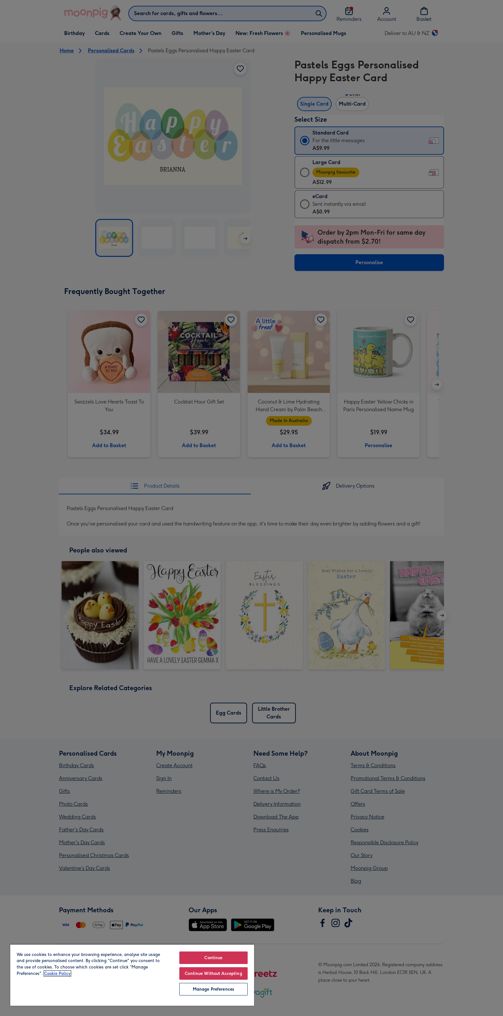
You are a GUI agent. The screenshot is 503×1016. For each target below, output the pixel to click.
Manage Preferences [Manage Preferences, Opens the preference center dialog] (213, 989)
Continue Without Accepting (213, 973)
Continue (213, 957)
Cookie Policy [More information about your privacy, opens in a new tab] (57, 973)
